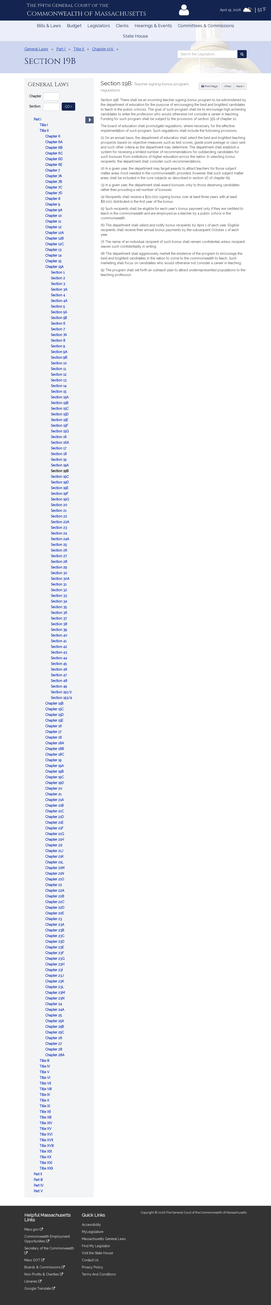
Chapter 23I (54, 970)
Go (70, 106)
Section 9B (59, 357)
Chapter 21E (54, 822)
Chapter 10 (54, 216)
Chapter (35, 96)
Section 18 (59, 454)
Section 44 (59, 658)
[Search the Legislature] (242, 54)
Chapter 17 (53, 732)
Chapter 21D (55, 817)
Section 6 (58, 323)
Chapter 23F (55, 953)
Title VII (45, 1083)
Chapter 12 (53, 227)
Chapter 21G (55, 834)
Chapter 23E (55, 947)
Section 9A (59, 352)
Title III (44, 1061)
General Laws (36, 49)
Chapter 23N (55, 998)
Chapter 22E (55, 913)
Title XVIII (47, 1146)
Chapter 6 (53, 136)
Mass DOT (34, 1260)
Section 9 (58, 346)
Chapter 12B (55, 238)
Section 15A (60, 397)
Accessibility (91, 1225)
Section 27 (59, 556)
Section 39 (59, 630)
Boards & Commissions (44, 1267)
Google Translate (39, 1288)
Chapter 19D (55, 783)
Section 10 (59, 363)
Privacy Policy (92, 1267)
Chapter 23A (55, 924)
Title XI (45, 1106)
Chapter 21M (55, 868)
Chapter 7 (53, 170)
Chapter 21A (55, 800)
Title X (44, 1100)
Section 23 (59, 527)
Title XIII (45, 1117)
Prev (229, 86)
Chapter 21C (55, 811)
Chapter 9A (54, 210)
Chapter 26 (54, 1038)
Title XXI (46, 1163)
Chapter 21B (55, 805)
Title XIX (46, 1151)
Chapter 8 (53, 199)
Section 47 (59, 675)
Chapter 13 (53, 250)
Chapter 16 (54, 726)
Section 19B (60, 471)
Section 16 (59, 437)
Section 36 (59, 613)
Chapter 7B (54, 182)
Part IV (39, 1185)
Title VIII (45, 1089)
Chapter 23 (54, 919)
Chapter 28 (54, 1049)
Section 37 (59, 618)
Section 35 (59, 607)
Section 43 (59, 652)
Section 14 (59, 386)
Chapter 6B (54, 148)
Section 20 (59, 505)
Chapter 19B (55, 771)
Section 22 (59, 516)
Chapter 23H (55, 964)
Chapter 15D (55, 715)
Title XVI (46, 1134)
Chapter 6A (54, 142)
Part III (39, 1180)
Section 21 (59, 510)
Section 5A (59, 312)
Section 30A (60, 578)
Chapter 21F (54, 828)
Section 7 (58, 329)
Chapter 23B (55, 930)
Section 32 (59, 590)
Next (240, 86)
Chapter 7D (54, 193)
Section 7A (59, 335)
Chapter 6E (54, 165)
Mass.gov (33, 1229)
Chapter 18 (54, 737)
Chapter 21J (54, 851)
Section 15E (60, 420)
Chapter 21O (55, 879)
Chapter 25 (54, 1015)
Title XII (45, 1112)
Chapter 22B (55, 896)
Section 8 (58, 340)
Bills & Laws (49, 25)
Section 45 (59, 664)
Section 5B (59, 318)
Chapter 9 (53, 204)
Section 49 (59, 686)
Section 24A (60, 539)
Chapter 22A (55, 890)
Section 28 (59, 561)
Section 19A (60, 465)
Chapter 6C (54, 153)
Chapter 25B (55, 1026)
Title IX (45, 1095)
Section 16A (60, 442)
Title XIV (46, 1123)
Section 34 (59, 601)
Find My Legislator (96, 1246)
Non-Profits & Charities (43, 1274)
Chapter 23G (55, 958)
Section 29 (59, 567)
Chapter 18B (55, 749)
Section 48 (59, 681)
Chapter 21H (55, 839)
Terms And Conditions (99, 1274)
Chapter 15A (54, 267)
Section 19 (59, 459)
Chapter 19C (55, 777)
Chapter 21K (55, 856)
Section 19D (60, 482)
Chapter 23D (55, 941)
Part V (39, 1191)
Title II (44, 131)
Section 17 (59, 448)
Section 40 (59, 635)
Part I (38, 119)
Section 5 (58, 306)
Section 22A (60, 522)
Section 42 (59, 647)
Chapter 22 (54, 885)
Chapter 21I (54, 845)
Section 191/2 (62, 692)
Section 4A (59, 301)
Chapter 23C (55, 936)
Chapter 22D (55, 907)
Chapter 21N (55, 873)
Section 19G (60, 499)
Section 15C (60, 408)
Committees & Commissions (206, 25)
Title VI (45, 1078)
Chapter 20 (54, 788)
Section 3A (59, 289)
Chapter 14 (53, 255)
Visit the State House (97, 1253)
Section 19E (60, 488)
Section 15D (60, 414)
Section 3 (58, 284)
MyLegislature (92, 1232)
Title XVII (46, 1140)
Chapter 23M (55, 992)
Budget (74, 25)
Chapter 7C (54, 187)
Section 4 (58, 295)
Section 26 (59, 550)
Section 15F (60, 425)
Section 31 (59, 584)
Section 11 (59, 369)
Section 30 (59, 573)
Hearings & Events (153, 25)
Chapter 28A (55, 1055)
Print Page (209, 86)
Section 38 (59, 624)
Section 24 (59, 533)
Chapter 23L (55, 987)
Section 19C (60, 476)
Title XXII (46, 1168)
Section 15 (59, 391)
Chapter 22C (55, 902)
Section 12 (59, 374)
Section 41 (59, 641)
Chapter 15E (54, 720)
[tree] (59, 655)
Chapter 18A (55, 743)
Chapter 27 (54, 1044)
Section (34, 106)
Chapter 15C (55, 709)
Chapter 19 (53, 760)
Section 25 (59, 544)
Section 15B (60, 403)
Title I (44, 125)
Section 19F (60, 493)
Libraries (33, 1281)
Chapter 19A (55, 766)
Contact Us (90, 1260)
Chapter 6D (54, 159)
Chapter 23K (55, 981)
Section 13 (59, 380)
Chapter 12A (55, 233)
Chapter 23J (55, 975)
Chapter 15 (53, 261)
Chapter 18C (55, 754)
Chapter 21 (53, 794)
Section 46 (59, 669)
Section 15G (60, 431)
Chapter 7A (54, 176)
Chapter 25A (55, 1021)
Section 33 (59, 596)
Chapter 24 (54, 1004)
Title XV (45, 1129)
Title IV (45, 1066)
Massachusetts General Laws (104, 1239)
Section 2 (58, 278)
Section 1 (58, 272)
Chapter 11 (53, 221)
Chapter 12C (55, 244)
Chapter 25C (55, 1032)
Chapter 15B (54, 703)
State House (135, 36)
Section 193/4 (62, 698)
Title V (44, 1072)
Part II (38, 1174)
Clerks (122, 25)
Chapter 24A (55, 1009)
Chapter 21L (54, 862)
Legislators (98, 25)
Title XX (45, 1157)
